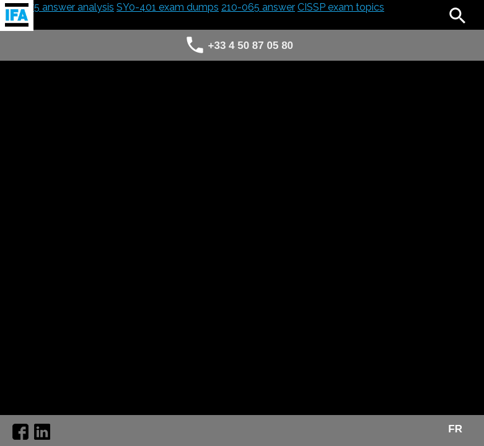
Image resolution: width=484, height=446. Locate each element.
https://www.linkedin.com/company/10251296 (42, 432)
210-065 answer (258, 7)
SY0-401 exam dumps (168, 7)
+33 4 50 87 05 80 (251, 45)
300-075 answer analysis (57, 7)
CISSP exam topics (340, 7)
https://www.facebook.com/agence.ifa (20, 432)
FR (455, 429)
